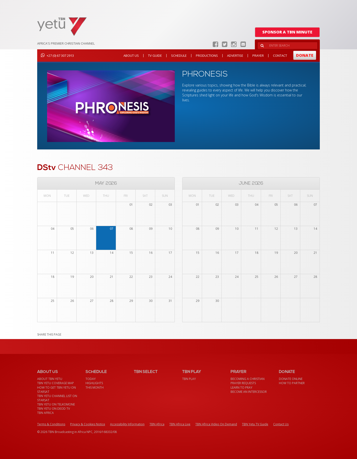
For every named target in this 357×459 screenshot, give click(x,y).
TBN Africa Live (179, 424)
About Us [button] (131, 55)
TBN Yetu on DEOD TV (53, 408)
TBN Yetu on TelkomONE (56, 404)
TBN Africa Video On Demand (216, 424)
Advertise (235, 55)
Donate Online (290, 379)
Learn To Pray (241, 387)
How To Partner (292, 383)
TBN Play (189, 379)
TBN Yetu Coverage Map (55, 383)
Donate (304, 55)
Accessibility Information (127, 424)
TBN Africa (45, 413)
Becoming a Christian (248, 379)
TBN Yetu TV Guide (255, 424)
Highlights (94, 383)
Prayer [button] (258, 55)
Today (91, 379)
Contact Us (281, 424)
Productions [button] (207, 55)
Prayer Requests (243, 383)
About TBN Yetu (49, 379)
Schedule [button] (179, 55)
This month (95, 387)
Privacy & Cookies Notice (87, 424)
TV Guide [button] (155, 55)
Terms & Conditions (51, 424)
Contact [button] (280, 55)
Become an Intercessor (249, 392)
